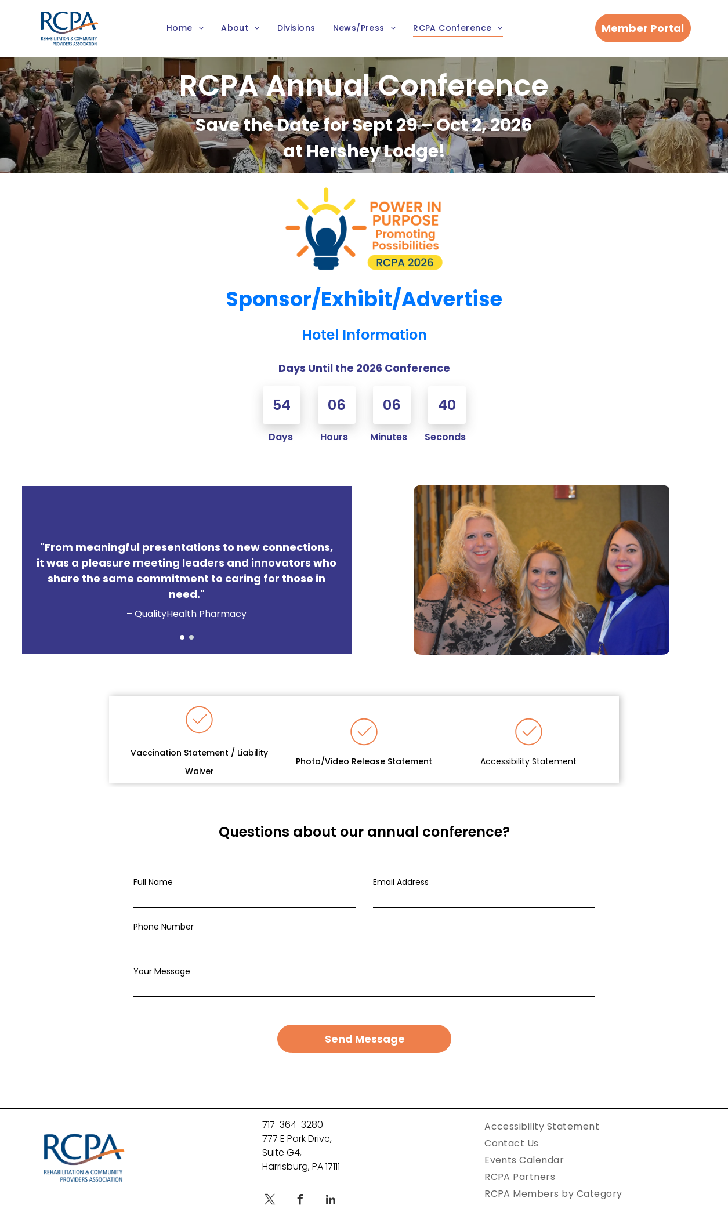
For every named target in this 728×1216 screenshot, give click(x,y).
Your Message (161, 971)
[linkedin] (331, 1186)
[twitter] (270, 1186)
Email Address (401, 882)
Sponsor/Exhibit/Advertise (364, 299)
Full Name (153, 882)
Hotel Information (364, 334)
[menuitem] (185, 29)
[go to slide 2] (191, 637)
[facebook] (300, 1186)
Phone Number (163, 926)
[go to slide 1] (182, 637)
